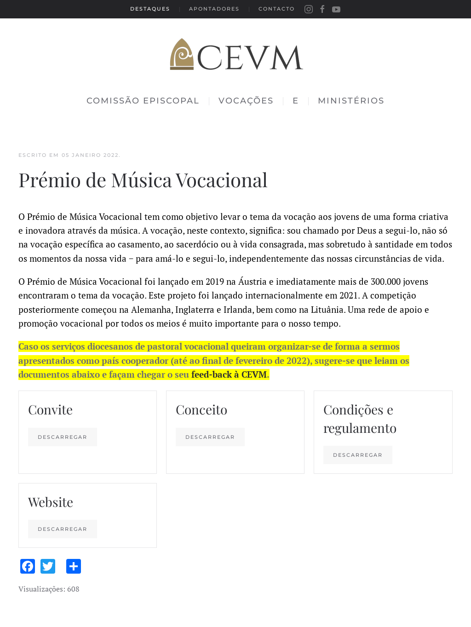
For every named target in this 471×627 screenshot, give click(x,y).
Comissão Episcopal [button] (143, 101)
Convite (50, 409)
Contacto (276, 9)
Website (50, 501)
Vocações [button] (246, 101)
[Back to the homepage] (235, 51)
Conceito (201, 409)
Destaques (150, 9)
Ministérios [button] (351, 101)
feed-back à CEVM (229, 374)
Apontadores (214, 9)
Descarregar (62, 437)
